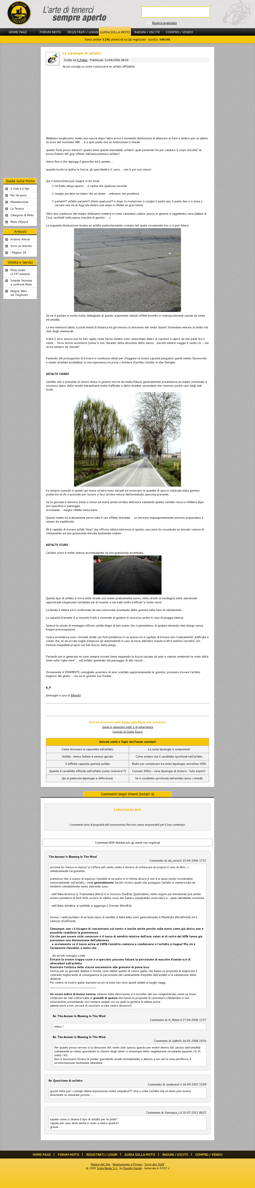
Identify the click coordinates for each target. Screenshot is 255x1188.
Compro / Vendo (179, 32)
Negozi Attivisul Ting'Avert (19, 293)
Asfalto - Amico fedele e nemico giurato (87, 756)
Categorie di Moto (22, 215)
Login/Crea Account (127, 809)
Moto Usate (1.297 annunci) (20, 272)
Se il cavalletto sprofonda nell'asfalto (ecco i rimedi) (169, 778)
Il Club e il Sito (20, 189)
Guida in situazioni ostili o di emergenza (127, 727)
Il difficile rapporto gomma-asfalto (87, 764)
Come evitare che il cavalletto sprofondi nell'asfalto (169, 756)
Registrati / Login (82, 32)
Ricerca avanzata (164, 23)
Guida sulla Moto (115, 32)
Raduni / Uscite (147, 32)
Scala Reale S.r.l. (107, 1168)
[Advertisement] (127, 101)
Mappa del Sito (100, 1164)
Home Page (18, 32)
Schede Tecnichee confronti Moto (21, 282)
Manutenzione (19, 202)
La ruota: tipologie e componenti (169, 749)
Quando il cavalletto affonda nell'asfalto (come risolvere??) (87, 771)
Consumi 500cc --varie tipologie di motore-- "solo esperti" (169, 771)
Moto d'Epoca (19, 222)
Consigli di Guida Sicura (127, 732)
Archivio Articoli (20, 239)
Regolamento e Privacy (127, 1164)
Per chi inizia (18, 195)
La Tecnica (17, 208)
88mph (75, 695)
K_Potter (82, 60)
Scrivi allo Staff (154, 1164)
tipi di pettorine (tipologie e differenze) (87, 778)
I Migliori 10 (18, 252)
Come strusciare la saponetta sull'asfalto (87, 749)
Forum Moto (50, 32)
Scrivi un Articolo (21, 246)
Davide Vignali (132, 1168)
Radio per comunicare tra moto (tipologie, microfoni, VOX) (169, 764)
